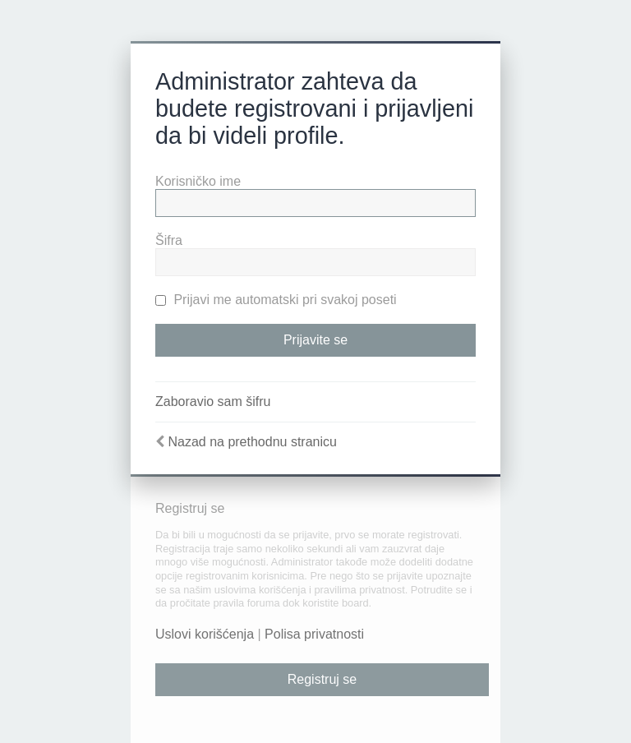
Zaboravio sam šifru (213, 401)
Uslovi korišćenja (204, 634)
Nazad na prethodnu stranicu (252, 442)
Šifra (168, 240)
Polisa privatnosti (314, 634)
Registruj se (322, 679)
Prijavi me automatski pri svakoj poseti (276, 300)
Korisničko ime (198, 181)
